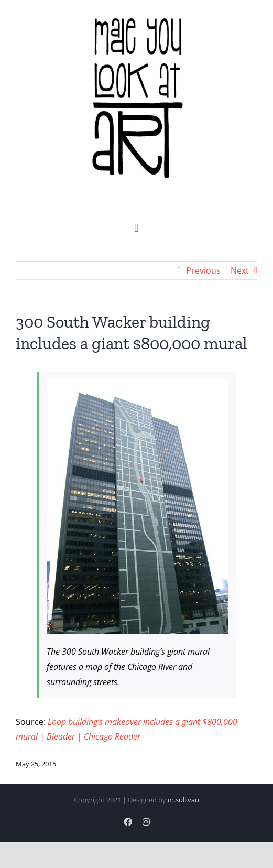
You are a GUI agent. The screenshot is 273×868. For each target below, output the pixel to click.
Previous (203, 270)
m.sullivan (183, 800)
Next (240, 270)
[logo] (136, 15)
